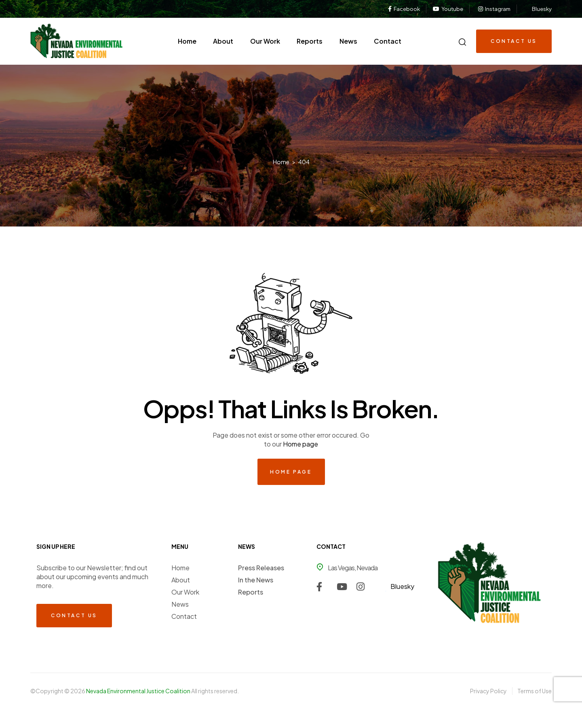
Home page (300, 444)
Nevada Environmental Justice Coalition (138, 690)
